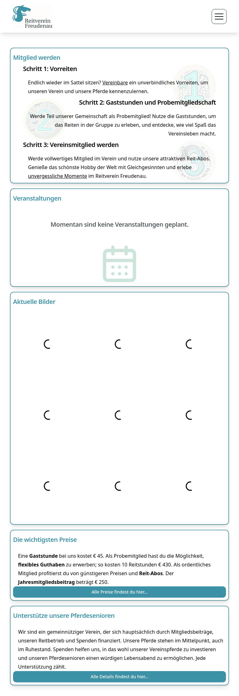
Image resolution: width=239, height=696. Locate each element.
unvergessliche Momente (57, 176)
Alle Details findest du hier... (119, 676)
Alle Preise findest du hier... (119, 592)
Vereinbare (115, 82)
